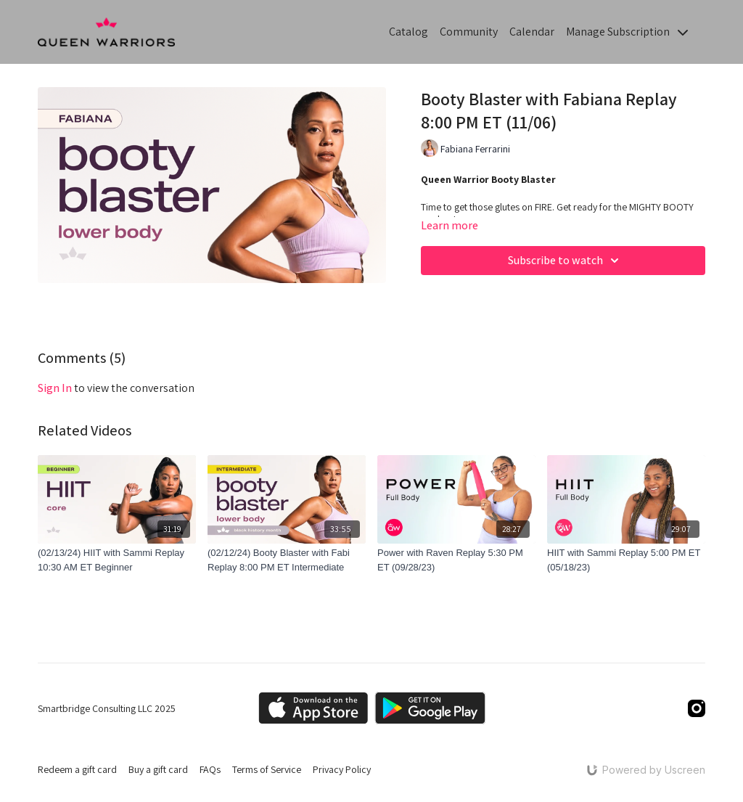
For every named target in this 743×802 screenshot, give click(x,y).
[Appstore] (313, 708)
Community (469, 31)
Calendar (531, 31)
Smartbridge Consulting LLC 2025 (107, 708)
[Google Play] (430, 708)
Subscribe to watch (565, 260)
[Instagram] (696, 708)
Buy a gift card (158, 769)
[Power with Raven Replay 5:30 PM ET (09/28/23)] (456, 560)
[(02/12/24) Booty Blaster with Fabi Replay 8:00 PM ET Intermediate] (287, 560)
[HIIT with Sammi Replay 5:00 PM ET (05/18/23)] (626, 560)
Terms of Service (266, 769)
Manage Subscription (627, 31)
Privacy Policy (342, 769)
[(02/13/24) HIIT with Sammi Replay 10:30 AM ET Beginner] (117, 560)
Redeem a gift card (77, 769)
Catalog (408, 31)
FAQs (210, 769)
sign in (55, 388)
